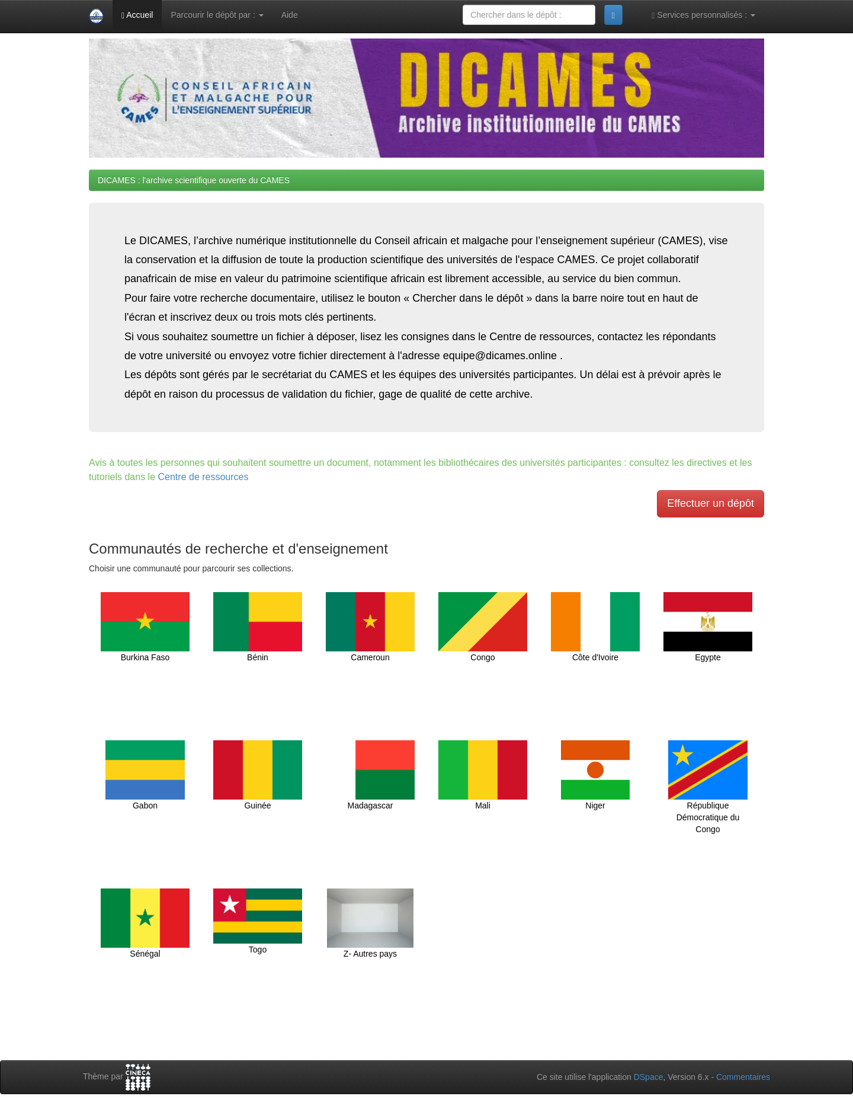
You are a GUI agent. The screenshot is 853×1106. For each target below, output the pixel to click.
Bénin (257, 627)
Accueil (137, 15)
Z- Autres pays (370, 923)
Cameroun (370, 627)
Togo (257, 921)
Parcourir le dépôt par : (217, 15)
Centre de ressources (203, 477)
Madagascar (370, 775)
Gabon (144, 775)
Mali (482, 775)
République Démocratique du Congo (707, 787)
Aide (289, 15)
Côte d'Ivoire (595, 627)
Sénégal (145, 923)
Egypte (707, 627)
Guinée (257, 775)
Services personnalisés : (703, 15)
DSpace (648, 1077)
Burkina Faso (145, 627)
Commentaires (743, 1077)
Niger (595, 775)
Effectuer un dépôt (710, 503)
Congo (482, 627)
